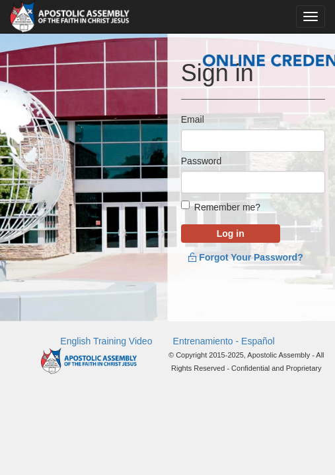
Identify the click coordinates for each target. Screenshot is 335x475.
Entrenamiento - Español (224, 355)
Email (192, 119)
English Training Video (106, 355)
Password (201, 168)
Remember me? (227, 221)
